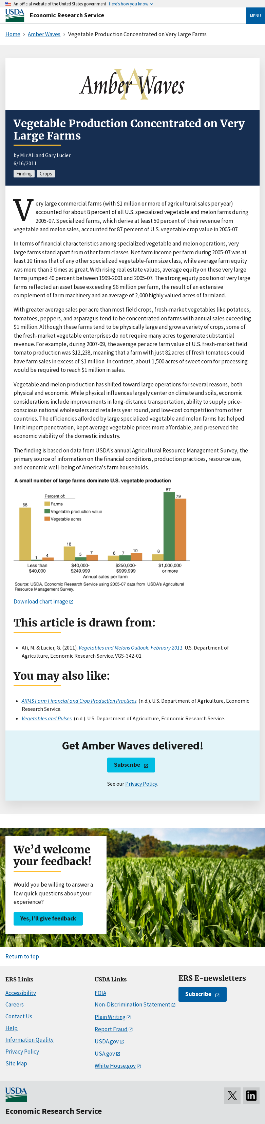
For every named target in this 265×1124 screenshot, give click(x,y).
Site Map (16, 1063)
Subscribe (127, 764)
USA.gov (105, 1053)
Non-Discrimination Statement (132, 1004)
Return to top (22, 956)
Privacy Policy (141, 783)
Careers (14, 1004)
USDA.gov (107, 1041)
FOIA (100, 993)
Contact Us (18, 1016)
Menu (255, 16)
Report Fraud (111, 1029)
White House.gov (115, 1065)
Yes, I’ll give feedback (48, 918)
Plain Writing (110, 1017)
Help (11, 1028)
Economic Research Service (67, 15)
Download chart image (41, 601)
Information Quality (29, 1039)
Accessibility (20, 993)
